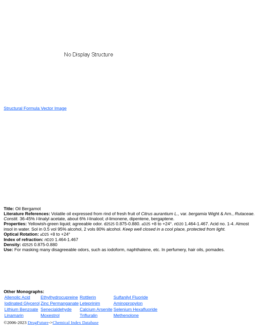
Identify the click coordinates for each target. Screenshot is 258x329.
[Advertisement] (60, 158)
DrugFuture (38, 322)
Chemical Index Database (75, 322)
